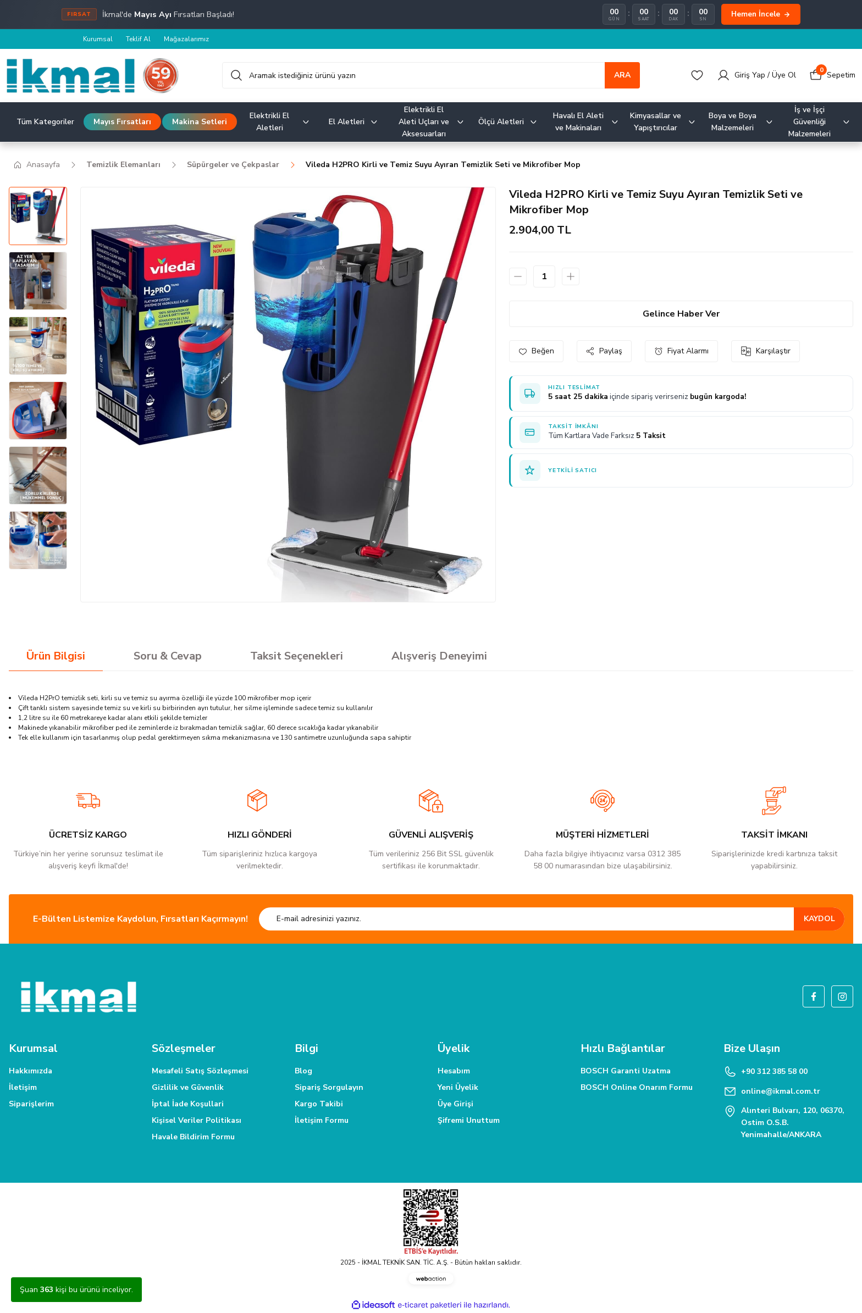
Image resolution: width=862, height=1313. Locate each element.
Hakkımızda (30, 1071)
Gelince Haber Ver (681, 314)
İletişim (23, 1087)
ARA (622, 75)
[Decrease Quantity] (518, 276)
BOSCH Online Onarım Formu (637, 1087)
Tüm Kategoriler (45, 122)
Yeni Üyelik (458, 1087)
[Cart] (832, 75)
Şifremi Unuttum (469, 1120)
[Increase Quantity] (570, 276)
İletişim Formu (322, 1120)
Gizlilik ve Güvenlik (188, 1087)
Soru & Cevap (168, 656)
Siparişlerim (31, 1104)
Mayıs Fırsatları (122, 122)
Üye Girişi (455, 1104)
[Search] (431, 75)
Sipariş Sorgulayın (329, 1087)
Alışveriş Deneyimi (439, 656)
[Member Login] (756, 75)
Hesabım (454, 1071)
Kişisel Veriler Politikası (196, 1120)
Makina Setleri (199, 122)
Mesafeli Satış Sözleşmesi (200, 1071)
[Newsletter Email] (551, 918)
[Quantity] (544, 276)
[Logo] (93, 75)
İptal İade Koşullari (188, 1104)
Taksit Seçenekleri (296, 656)
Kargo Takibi (319, 1104)
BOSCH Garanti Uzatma (626, 1071)
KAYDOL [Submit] (819, 918)
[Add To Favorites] (536, 351)
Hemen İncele (761, 14)
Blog (303, 1071)
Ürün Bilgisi (55, 656)
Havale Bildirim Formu (193, 1137)
